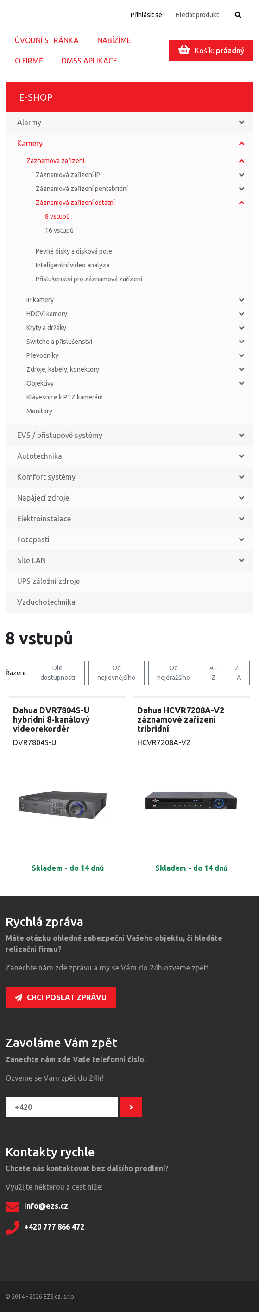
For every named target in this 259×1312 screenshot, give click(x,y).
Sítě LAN (31, 560)
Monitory (39, 411)
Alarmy (29, 122)
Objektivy (40, 383)
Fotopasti (33, 539)
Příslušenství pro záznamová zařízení (89, 279)
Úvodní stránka (47, 40)
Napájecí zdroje (43, 498)
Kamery (30, 143)
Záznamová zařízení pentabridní (82, 188)
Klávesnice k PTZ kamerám (64, 397)
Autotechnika (39, 456)
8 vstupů (57, 216)
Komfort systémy (46, 477)
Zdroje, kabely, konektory (62, 369)
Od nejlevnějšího (116, 672)
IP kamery (40, 300)
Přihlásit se (146, 15)
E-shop (36, 97)
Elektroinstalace (44, 518)
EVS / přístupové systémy (59, 435)
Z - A (239, 672)
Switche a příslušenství (59, 341)
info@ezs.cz (37, 1207)
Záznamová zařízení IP (68, 174)
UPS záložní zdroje (48, 581)
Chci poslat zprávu (61, 997)
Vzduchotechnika (46, 602)
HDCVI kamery (46, 313)
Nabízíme (114, 40)
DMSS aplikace (89, 61)
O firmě (29, 61)
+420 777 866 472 (45, 1228)
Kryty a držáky (46, 327)
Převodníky (42, 355)
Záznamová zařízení (55, 161)
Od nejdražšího (173, 672)
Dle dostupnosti (57, 672)
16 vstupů (59, 230)
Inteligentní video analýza (72, 265)
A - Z (213, 672)
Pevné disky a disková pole (74, 251)
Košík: (211, 49)
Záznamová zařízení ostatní (75, 202)
